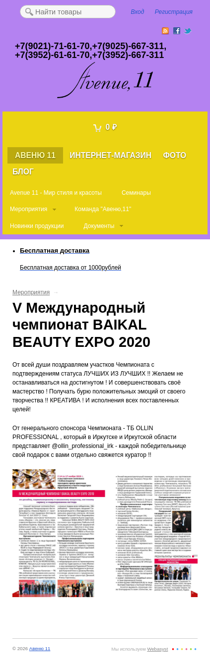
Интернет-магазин (110, 155)
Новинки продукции (37, 225)
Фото (174, 155)
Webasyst (157, 649)
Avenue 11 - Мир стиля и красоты (56, 192)
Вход (137, 11)
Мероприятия (28, 209)
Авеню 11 (35, 155)
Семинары (136, 192)
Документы (98, 225)
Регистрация (174, 11)
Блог (23, 171)
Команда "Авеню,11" (102, 209)
